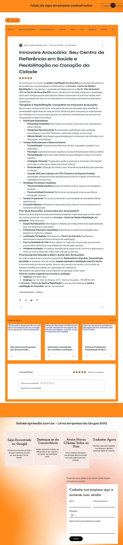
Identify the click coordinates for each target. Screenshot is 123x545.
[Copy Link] (12, 20)
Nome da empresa (100, 501)
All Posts (10, 29)
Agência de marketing (27, 29)
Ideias (72, 29)
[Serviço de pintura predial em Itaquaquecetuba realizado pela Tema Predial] (99, 333)
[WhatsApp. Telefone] (94, 515)
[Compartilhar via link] (37, 300)
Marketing (92, 29)
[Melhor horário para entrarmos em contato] (92, 528)
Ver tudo (112, 320)
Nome (72, 501)
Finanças (62, 29)
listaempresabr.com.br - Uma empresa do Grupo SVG (61, 423)
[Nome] (79, 505)
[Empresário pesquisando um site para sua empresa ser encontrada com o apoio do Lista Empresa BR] (24, 333)
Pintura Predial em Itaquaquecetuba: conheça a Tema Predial (95, 348)
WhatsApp (73, 511)
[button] (113, 29)
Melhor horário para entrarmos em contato (84, 521)
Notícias (104, 29)
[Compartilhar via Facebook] (20, 300)
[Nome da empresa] (104, 505)
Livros (82, 29)
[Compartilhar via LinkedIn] (31, 300)
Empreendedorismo (47, 29)
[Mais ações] (102, 45)
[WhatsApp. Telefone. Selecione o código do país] (73, 515)
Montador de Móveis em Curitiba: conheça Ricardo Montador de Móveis (60, 348)
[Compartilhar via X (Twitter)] (26, 300)
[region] (19, 448)
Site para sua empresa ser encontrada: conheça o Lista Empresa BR (23, 348)
